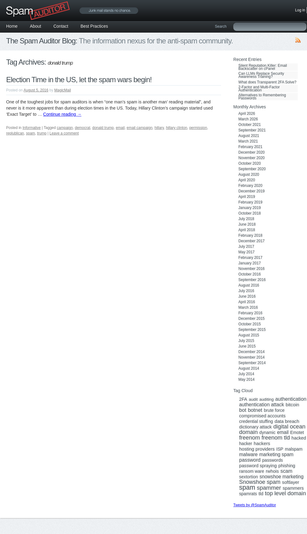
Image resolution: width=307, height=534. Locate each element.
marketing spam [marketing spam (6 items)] (276, 454)
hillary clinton (176, 128)
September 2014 (252, 363)
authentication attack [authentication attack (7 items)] (261, 405)
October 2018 (250, 213)
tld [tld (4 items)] (260, 494)
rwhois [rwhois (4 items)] (272, 471)
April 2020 (247, 180)
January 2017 (250, 263)
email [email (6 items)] (283, 432)
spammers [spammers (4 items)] (293, 488)
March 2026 (248, 119)
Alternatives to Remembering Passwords (262, 96)
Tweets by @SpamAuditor (254, 505)
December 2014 (252, 352)
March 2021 (248, 141)
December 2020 (252, 152)
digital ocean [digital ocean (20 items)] (289, 426)
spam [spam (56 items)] (247, 487)
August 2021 (249, 136)
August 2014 (249, 368)
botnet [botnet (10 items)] (255, 410)
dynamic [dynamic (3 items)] (267, 432)
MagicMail (62, 90)
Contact (60, 26)
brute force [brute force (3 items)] (274, 410)
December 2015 (252, 318)
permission (198, 128)
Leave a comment (64, 133)
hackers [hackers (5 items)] (262, 443)
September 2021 (252, 130)
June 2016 (247, 296)
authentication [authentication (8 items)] (290, 399)
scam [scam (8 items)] (287, 471)
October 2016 (250, 274)
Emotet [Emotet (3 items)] (297, 432)
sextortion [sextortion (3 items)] (248, 477)
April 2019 (247, 197)
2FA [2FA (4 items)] (243, 399)
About (35, 26)
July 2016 (246, 291)
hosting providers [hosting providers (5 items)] (257, 449)
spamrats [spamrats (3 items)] (248, 494)
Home (11, 26)
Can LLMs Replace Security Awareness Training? (261, 75)
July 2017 (246, 246)
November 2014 (252, 357)
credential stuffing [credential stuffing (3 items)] (256, 421)
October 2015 (250, 324)
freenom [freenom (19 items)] (249, 438)
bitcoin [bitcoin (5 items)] (292, 405)
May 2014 (247, 379)
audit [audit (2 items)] (253, 399)
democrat (82, 128)
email (120, 128)
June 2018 (247, 224)
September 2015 (252, 329)
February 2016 (250, 313)
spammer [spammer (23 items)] (269, 488)
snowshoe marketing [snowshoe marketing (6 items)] (281, 477)
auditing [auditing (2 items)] (266, 399)
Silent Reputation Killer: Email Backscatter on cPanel (263, 67)
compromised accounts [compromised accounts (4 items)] (262, 416)
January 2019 (250, 208)
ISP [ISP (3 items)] (279, 449)
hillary (159, 128)
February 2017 (250, 257)
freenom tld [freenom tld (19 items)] (276, 438)
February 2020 (250, 185)
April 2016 (247, 302)
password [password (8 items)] (250, 460)
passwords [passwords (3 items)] (272, 460)
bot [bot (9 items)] (242, 410)
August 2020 (249, 174)
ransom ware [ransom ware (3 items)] (251, 471)
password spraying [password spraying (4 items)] (258, 466)
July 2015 (246, 341)
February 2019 (250, 202)
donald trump (103, 128)
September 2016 (252, 280)
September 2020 (252, 169)
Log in (300, 10)
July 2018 (246, 219)
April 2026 (247, 113)
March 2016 (248, 307)
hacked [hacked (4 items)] (299, 438)
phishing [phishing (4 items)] (286, 466)
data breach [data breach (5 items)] (286, 421)
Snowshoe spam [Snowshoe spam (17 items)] (259, 482)
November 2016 (252, 269)
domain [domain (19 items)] (248, 432)
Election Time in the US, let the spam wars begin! (79, 79)
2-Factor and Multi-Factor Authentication (259, 88)
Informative (31, 128)
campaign (65, 128)
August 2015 (249, 335)
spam (30, 133)
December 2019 (252, 191)
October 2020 (250, 163)
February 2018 (250, 235)
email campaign (140, 128)
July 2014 (246, 374)
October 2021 (250, 124)
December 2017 (252, 241)
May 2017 (247, 252)
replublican (15, 133)
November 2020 (252, 158)
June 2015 (247, 346)
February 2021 (250, 147)
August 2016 (249, 285)
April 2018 (247, 230)
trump (42, 133)
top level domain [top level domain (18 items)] (285, 493)
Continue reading (62, 114)
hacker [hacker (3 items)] (245, 443)
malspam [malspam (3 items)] (293, 449)
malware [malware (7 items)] (248, 454)
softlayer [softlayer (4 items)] (290, 482)
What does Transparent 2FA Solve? (268, 82)
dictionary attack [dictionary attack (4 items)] (255, 427)
